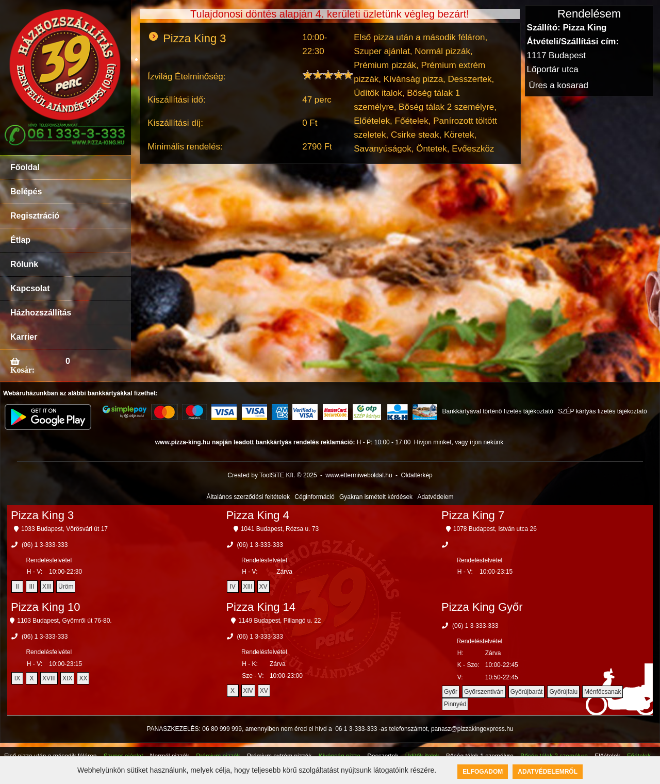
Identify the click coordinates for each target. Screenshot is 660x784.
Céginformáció (314, 497)
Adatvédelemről (548, 771)
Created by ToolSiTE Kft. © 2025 (272, 475)
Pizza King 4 (257, 515)
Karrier (23, 336)
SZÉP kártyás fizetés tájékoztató (602, 411)
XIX (67, 678)
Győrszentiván (484, 691)
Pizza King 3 (42, 515)
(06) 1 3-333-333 (45, 544)
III (32, 586)
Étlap (20, 240)
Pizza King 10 (45, 606)
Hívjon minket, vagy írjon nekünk (458, 442)
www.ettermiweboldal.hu (358, 475)
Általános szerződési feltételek (248, 497)
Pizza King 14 (260, 606)
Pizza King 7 (472, 515)
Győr (450, 691)
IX (17, 678)
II (17, 586)
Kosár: (22, 369)
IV (232, 586)
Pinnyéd (455, 704)
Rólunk (24, 264)
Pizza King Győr (482, 606)
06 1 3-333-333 (356, 728)
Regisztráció (34, 215)
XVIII (49, 678)
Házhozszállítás (40, 312)
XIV (248, 690)
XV (263, 586)
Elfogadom (483, 771)
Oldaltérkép (416, 475)
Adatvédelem (435, 497)
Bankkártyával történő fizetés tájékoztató (497, 411)
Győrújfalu (563, 691)
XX (83, 678)
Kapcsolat (30, 288)
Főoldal (25, 167)
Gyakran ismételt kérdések (375, 497)
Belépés (26, 191)
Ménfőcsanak (602, 691)
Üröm (65, 586)
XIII (47, 586)
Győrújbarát (526, 691)
